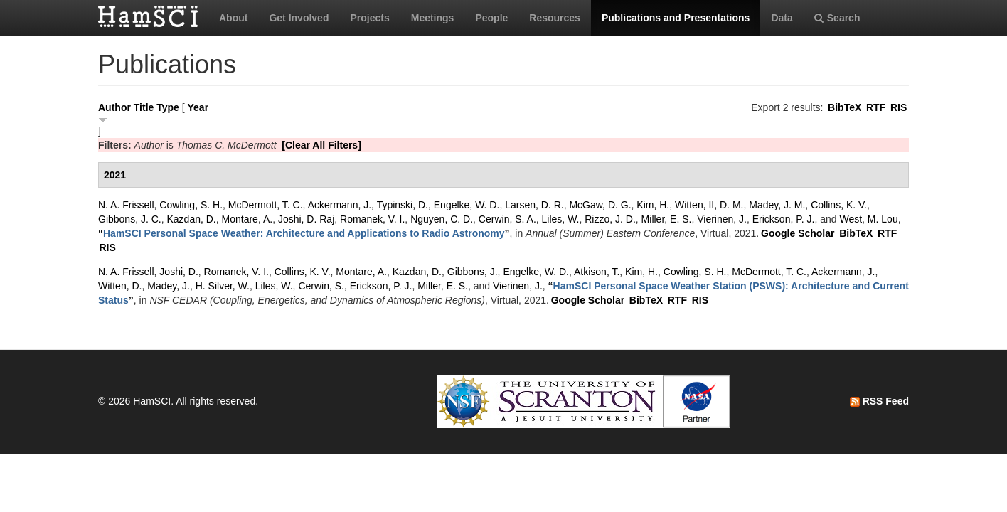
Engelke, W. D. (467, 204)
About (233, 17)
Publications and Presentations (676, 17)
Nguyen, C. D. (441, 219)
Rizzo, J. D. (610, 219)
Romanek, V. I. (372, 219)
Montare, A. (247, 219)
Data (781, 17)
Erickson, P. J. (783, 219)
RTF (875, 107)
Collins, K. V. (839, 204)
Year (198, 107)
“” (304, 233)
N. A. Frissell (126, 204)
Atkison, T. (596, 271)
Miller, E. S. (666, 219)
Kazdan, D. (190, 219)
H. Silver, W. (223, 286)
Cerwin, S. (321, 286)
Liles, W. (561, 219)
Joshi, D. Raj (306, 219)
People (491, 17)
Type (167, 107)
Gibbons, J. (472, 271)
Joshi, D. (178, 271)
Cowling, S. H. (191, 204)
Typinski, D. (402, 204)
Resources (554, 17)
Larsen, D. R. (534, 204)
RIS (898, 107)
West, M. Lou (868, 219)
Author (114, 107)
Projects (369, 17)
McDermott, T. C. (265, 204)
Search (837, 17)
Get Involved (299, 17)
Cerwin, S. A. (507, 219)
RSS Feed (879, 401)
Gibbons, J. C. (129, 219)
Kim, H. (652, 204)
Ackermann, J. (339, 204)
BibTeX (844, 107)
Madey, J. (168, 286)
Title (144, 107)
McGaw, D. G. (600, 204)
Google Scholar (797, 233)
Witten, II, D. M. (709, 204)
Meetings (432, 17)
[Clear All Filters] (321, 145)
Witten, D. (120, 286)
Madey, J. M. (777, 204)
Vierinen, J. (722, 219)
